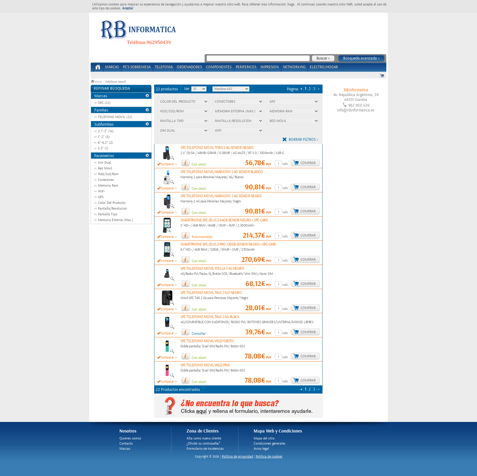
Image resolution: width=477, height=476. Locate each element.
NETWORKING (294, 67)
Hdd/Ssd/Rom (108, 174)
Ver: (187, 88)
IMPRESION (270, 67)
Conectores (106, 180)
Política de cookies (269, 456)
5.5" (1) (103, 148)
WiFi (101, 191)
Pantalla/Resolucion (112, 209)
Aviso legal (261, 449)
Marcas (112, 67)
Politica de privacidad (237, 456)
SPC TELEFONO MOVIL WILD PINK (205, 365)
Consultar (199, 334)
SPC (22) (104, 103)
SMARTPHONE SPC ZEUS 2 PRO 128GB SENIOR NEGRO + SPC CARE (228, 244)
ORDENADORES (189, 67)
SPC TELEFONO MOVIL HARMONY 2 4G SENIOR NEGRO (220, 196)
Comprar (308, 163)
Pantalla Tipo (107, 214)
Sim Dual (104, 163)
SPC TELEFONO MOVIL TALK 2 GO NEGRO (211, 293)
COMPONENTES (219, 67)
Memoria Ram (108, 186)
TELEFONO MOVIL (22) (115, 117)
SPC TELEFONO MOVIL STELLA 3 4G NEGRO (212, 268)
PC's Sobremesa (137, 67)
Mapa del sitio (264, 438)
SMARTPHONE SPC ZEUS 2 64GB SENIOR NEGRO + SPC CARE (224, 220)
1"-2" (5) (104, 137)
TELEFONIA (164, 67)
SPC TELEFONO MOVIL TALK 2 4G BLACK (209, 317)
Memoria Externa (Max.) (115, 220)
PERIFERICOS (246, 67)
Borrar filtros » (303, 139)
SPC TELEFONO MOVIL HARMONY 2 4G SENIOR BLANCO (221, 172)
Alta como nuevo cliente (204, 438)
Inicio (97, 82)
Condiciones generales (269, 443)
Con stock (199, 164)
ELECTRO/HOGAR (324, 67)
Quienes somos (130, 438)
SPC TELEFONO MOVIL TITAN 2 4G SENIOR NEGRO (216, 148)
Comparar (167, 164)
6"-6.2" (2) (105, 143)
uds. (286, 164)
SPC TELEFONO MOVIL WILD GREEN (207, 341)
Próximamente (202, 237)
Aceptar (127, 8)
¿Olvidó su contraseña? (203, 443)
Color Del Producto (111, 203)
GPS (101, 197)
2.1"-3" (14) (106, 131)
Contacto (126, 443)
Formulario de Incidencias (205, 449)
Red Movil (105, 168)
